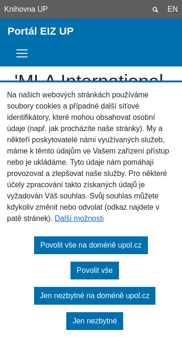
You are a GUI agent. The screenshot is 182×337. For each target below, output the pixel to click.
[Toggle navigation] (24, 53)
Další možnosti (79, 218)
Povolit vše (94, 270)
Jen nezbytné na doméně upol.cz (95, 296)
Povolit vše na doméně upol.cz (90, 245)
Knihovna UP (26, 9)
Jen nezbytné (94, 321)
